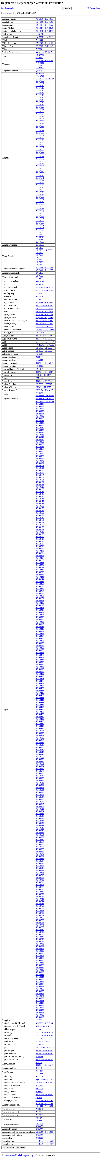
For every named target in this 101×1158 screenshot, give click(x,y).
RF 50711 (40, 882)
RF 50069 (40, 454)
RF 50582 (40, 778)
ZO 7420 (39, 293)
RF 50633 (40, 818)
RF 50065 (40, 449)
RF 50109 (40, 473)
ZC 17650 (40, 232)
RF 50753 (40, 908)
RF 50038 (40, 435)
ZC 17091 (40, 218)
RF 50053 (40, 442)
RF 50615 (40, 804)
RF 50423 (40, 690)
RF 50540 (40, 750)
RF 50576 (40, 773)
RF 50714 (40, 884)
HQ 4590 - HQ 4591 (44, 22)
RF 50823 (40, 963)
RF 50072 (40, 456)
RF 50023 (40, 423)
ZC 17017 (40, 100)
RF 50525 (40, 745)
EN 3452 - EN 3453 (44, 1041)
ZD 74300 (40, 242)
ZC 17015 (40, 95)
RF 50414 (40, 683)
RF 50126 (40, 487)
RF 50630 (40, 816)
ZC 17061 (40, 156)
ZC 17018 (40, 102)
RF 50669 (40, 847)
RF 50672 (40, 849)
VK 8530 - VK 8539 (44, 311)
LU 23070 (40, 1044)
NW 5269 (40, 333)
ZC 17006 (40, 81)
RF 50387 (40, 662)
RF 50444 (40, 702)
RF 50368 (40, 645)
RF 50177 (40, 529)
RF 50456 (40, 709)
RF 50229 (40, 565)
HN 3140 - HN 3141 (44, 1100)
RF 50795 (40, 941)
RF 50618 (40, 806)
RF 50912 (40, 1012)
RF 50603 (40, 797)
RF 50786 (40, 934)
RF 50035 (40, 432)
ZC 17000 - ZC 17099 (45, 78)
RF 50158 (40, 513)
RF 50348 (40, 629)
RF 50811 (40, 953)
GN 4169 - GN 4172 (44, 287)
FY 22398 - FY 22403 (45, 398)
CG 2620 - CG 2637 (44, 46)
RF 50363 (40, 641)
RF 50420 (40, 688)
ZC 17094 (40, 225)
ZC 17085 (40, 206)
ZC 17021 (40, 109)
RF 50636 (40, 821)
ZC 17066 (40, 168)
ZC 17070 (40, 175)
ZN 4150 (39, 278)
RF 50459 (40, 712)
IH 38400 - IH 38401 (44, 1094)
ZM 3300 (39, 1126)
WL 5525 (39, 1020)
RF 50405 (40, 676)
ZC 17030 (40, 128)
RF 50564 (40, 766)
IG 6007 (39, 1091)
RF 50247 (40, 581)
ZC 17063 (40, 161)
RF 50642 (40, 825)
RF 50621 (40, 809)
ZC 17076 (40, 187)
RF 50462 (40, 714)
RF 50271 (40, 598)
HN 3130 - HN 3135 (44, 1035)
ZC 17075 (40, 185)
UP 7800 (39, 262)
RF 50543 (40, 752)
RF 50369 (40, 648)
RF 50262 (40, 591)
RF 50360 (40, 638)
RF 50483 (40, 719)
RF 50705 (40, 877)
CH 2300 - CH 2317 (44, 327)
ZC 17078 (40, 192)
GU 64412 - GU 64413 (45, 330)
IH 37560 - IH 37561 (44, 320)
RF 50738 (40, 896)
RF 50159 (40, 515)
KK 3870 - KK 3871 (44, 31)
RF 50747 (40, 903)
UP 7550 (39, 255)
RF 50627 (40, 813)
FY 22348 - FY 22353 (45, 37)
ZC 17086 (40, 209)
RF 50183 (40, 534)
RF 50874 (40, 996)
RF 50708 (40, 880)
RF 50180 (40, 532)
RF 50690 (40, 863)
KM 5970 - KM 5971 (45, 1026)
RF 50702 (40, 875)
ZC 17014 (40, 93)
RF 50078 (40, 461)
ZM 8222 (39, 1138)
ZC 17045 (40, 140)
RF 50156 (40, 510)
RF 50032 (40, 430)
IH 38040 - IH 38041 (44, 1050)
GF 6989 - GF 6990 (44, 348)
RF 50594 (40, 790)
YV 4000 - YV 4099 (44, 270)
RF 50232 (40, 567)
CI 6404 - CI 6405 (43, 375)
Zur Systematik (7, 8)
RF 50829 (40, 967)
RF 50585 (40, 780)
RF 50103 (40, 465)
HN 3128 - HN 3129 (44, 1032)
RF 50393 (40, 667)
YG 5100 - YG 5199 (44, 1103)
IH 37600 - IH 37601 (44, 324)
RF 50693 (40, 866)
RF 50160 (40, 518)
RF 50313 (40, 622)
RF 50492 (40, 726)
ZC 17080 (40, 197)
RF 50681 (40, 856)
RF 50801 (40, 946)
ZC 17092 (40, 220)
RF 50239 (40, 574)
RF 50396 (40, 669)
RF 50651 (40, 832)
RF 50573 (40, 771)
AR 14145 (40, 284)
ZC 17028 (40, 126)
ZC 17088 (40, 213)
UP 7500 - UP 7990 (44, 250)
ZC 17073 (40, 183)
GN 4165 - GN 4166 (44, 43)
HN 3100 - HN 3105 (44, 314)
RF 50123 (40, 484)
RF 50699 (40, 870)
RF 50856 (40, 984)
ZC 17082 (40, 201)
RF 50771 (40, 922)
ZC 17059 (40, 152)
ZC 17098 (40, 227)
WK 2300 (40, 63)
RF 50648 (40, 830)
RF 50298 (40, 610)
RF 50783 (40, 932)
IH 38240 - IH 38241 (44, 1065)
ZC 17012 (40, 88)
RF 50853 (40, 982)
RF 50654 (40, 835)
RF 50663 (40, 842)
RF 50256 (40, 586)
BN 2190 (39, 1085)
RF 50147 (40, 503)
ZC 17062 (40, 159)
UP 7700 (39, 257)
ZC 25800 (40, 68)
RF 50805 (40, 948)
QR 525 (39, 71)
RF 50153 (40, 508)
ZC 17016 (40, 97)
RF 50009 (40, 411)
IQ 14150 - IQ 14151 (44, 52)
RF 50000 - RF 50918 (45, 402)
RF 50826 (40, 965)
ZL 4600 (39, 40)
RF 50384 (40, 660)
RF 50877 (40, 998)
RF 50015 (40, 416)
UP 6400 (39, 248)
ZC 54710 (40, 237)
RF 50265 (40, 593)
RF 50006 (40, 409)
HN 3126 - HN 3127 (44, 390)
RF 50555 (40, 757)
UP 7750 (39, 260)
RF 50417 (40, 686)
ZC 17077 (40, 190)
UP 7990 (39, 264)
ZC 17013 (40, 90)
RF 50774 (40, 925)
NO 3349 (39, 1056)
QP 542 (39, 1120)
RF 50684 (40, 858)
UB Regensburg (93, 8)
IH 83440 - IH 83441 (44, 381)
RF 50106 (40, 470)
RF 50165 (40, 525)
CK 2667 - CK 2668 (44, 308)
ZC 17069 (40, 173)
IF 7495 (39, 1062)
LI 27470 (39, 34)
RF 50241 (40, 577)
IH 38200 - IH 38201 (44, 1059)
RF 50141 (40, 499)
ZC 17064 (40, 164)
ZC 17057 (40, 147)
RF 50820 (40, 960)
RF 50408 (40, 679)
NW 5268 (40, 281)
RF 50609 (40, 802)
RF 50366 (40, 643)
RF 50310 (40, 619)
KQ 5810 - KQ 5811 (44, 19)
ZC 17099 (40, 230)
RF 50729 (40, 892)
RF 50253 (40, 584)
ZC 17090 (40, 216)
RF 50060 (40, 444)
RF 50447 (40, 705)
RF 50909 (40, 1010)
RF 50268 (40, 596)
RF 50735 (40, 894)
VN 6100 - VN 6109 (44, 60)
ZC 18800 (40, 245)
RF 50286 (40, 603)
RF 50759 (40, 913)
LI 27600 (39, 360)
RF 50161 (40, 520)
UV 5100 (39, 1123)
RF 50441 (40, 700)
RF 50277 (40, 600)
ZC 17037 (40, 135)
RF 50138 (40, 496)
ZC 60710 (40, 239)
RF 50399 (40, 671)
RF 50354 (40, 634)
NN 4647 (39, 369)
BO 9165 (39, 1071)
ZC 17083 (40, 204)
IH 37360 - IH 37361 (44, 305)
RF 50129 (40, 489)
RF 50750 (40, 906)
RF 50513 (40, 735)
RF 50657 (40, 837)
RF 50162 (40, 522)
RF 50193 (40, 539)
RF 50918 (40, 1017)
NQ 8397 (39, 354)
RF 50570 (40, 768)
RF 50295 (40, 607)
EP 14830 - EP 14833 (45, 1047)
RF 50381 (40, 657)
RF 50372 (40, 650)
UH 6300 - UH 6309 (44, 1132)
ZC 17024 (40, 116)
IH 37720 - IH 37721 (44, 339)
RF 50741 (40, 899)
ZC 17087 (40, 211)
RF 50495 (40, 728)
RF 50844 (40, 977)
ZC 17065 (40, 166)
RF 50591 (40, 785)
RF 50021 (40, 420)
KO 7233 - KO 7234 (44, 1023)
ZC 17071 (40, 178)
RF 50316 (40, 624)
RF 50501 (40, 731)
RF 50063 (40, 446)
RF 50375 (40, 652)
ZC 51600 (40, 235)
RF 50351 (40, 631)
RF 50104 (40, 468)
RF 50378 (40, 655)
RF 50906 (40, 1008)
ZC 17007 (40, 83)
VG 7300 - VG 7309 (44, 267)
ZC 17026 (40, 121)
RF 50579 (40, 776)
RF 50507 (40, 733)
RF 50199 (40, 544)
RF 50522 (40, 742)
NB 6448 (39, 1088)
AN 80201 (40, 296)
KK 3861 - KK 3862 (44, 28)
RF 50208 (40, 551)
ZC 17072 (40, 180)
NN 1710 (39, 1076)
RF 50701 (40, 873)
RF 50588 (40, 783)
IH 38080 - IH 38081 (44, 1053)
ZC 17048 (40, 142)
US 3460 (39, 1029)
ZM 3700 (39, 1135)
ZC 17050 (40, 145)
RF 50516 (40, 738)
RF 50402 (40, 674)
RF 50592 (40, 787)
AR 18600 (40, 74)
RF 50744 (40, 901)
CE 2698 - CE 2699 (44, 1082)
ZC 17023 (40, 114)
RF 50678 (40, 854)
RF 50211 (40, 553)
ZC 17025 (40, 119)
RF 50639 (40, 823)
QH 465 (39, 1118)
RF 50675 (40, 851)
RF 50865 (40, 989)
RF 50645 (40, 828)
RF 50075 (40, 458)
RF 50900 (40, 1003)
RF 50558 (40, 759)
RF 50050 (40, 439)
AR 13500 (40, 55)
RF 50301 (40, 612)
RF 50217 (40, 558)
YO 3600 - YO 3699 (44, 1106)
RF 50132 (40, 491)
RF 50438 (40, 697)
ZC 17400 (40, 65)
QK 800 (39, 1097)
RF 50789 (40, 937)
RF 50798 (40, 944)
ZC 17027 (40, 123)
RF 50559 (40, 761)
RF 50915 (40, 1015)
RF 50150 (40, 506)
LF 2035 (39, 1073)
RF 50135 (40, 494)
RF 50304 (40, 615)
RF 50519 (40, 740)
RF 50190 (40, 536)
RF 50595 (40, 792)
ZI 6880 (39, 49)
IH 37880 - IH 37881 (44, 372)
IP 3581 (39, 1068)
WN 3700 (40, 76)
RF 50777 (40, 927)
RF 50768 (40, 920)
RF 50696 (40, 868)
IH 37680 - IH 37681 (44, 336)
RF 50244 (40, 579)
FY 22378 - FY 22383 (45, 395)
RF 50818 (40, 958)
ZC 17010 (40, 85)
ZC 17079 (40, 194)
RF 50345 (40, 626)
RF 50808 (40, 951)
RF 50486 (40, 721)
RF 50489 (40, 724)
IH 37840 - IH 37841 (44, 363)
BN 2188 (39, 393)
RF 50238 (40, 572)
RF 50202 (40, 546)
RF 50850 (40, 979)
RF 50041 (40, 437)
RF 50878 (40, 1001)
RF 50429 (40, 695)
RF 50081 (40, 463)
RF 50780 (40, 929)
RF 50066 (40, 451)
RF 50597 (40, 795)
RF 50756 (40, 911)
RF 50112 (40, 475)
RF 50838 (40, 972)
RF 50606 (40, 799)
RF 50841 (40, 974)
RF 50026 (40, 425)
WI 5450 (39, 57)
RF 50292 (40, 605)
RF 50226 (40, 563)
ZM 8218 (39, 1109)
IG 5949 (39, 357)
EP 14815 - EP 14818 (45, 342)
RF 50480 (40, 716)
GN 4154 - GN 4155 (44, 25)
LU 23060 (40, 299)
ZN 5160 (39, 273)
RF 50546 (40, 754)
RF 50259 (40, 589)
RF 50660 (40, 840)
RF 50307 (40, 617)
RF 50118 (40, 480)
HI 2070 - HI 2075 (43, 387)
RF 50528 (40, 747)
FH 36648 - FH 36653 (45, 1144)
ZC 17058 (40, 149)
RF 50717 (40, 887)
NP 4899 (39, 366)
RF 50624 (40, 811)
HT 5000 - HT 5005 (44, 384)
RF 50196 (40, 541)
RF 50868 (40, 991)
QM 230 (39, 378)
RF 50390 (40, 664)
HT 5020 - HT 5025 (44, 1038)
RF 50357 (40, 636)
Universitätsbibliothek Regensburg (18, 1155)
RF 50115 (40, 477)
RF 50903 (40, 1005)
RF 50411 (40, 681)
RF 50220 (40, 560)
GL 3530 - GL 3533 (44, 351)
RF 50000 (40, 404)
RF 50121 (40, 482)
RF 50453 (40, 707)
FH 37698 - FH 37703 (45, 1141)
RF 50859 (40, 986)
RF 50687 (40, 861)
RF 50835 (40, 970)
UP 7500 (39, 252)
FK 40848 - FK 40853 (45, 345)
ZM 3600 (39, 1129)
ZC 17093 (40, 223)
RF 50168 (40, 527)
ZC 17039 (40, 138)
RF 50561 (40, 764)
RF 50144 (40, 501)
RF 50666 (40, 844)
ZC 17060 (40, 154)
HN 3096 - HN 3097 (44, 302)
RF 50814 (40, 956)
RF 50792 (40, 939)
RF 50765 (40, 918)
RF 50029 (40, 428)
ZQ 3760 (39, 1112)
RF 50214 (40, 555)
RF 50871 (40, 993)
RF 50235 (40, 570)
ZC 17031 (40, 130)
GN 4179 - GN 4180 (44, 290)
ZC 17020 (40, 107)
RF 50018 (40, 418)
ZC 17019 (40, 104)
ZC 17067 (40, 171)
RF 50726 (40, 889)
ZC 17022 (40, 111)
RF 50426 (40, 693)
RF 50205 (40, 548)
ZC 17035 (40, 133)
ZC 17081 (40, 199)
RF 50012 (40, 413)
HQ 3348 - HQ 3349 (44, 317)
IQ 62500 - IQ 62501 (44, 1079)
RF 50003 (40, 406)
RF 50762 (40, 915)
